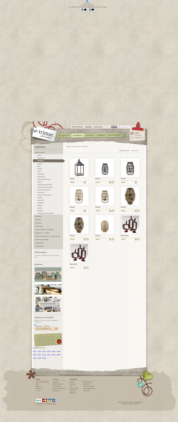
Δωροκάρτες (39, 246)
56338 (39, 358)
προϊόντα (137, 135)
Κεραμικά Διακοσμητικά (44, 184)
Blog (37, 384)
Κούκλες (40, 208)
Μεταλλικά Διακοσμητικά (45, 187)
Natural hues (38, 294)
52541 (34, 358)
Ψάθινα (39, 182)
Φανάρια (40, 161)
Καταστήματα (114, 135)
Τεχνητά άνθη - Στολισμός (44, 230)
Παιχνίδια (40, 211)
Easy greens (38, 279)
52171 (49, 355)
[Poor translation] (91, 9)
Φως (71, 386)
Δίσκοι (39, 155)
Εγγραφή (88, 127)
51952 (34, 355)
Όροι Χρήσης (57, 386)
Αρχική (68, 146)
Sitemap (38, 386)
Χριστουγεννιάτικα (41, 239)
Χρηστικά (38, 216)
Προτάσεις (90, 135)
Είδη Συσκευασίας (89, 386)
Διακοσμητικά (40, 152)
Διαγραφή (47, 326)
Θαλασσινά (40, 174)
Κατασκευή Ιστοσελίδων (125, 402)
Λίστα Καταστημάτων (42, 382)
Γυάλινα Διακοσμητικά (44, 195)
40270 (34, 351)
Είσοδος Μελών (77, 127)
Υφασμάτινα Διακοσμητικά (45, 213)
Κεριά (39, 171)
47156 (39, 351)
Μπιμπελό (40, 200)
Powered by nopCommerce (130, 404)
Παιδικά (39, 205)
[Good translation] (84, 9)
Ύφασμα (38, 223)
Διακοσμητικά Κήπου (44, 179)
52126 (44, 355)
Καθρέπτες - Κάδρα (42, 233)
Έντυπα (101, 135)
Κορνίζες (40, 164)
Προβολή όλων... (39, 311)
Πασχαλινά (39, 243)
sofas (36, 308)
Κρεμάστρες (41, 177)
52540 (58, 355)
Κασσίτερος (41, 192)
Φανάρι (72, 178)
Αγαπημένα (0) (139, 138)
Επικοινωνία (98, 127)
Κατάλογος (78, 135)
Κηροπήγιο (124, 235)
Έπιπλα (38, 220)
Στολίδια (39, 197)
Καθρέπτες (86, 384)
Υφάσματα (73, 384)
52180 (53, 355)
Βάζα (38, 166)
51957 (39, 355)
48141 (44, 351)
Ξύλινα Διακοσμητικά (43, 190)
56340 (44, 358)
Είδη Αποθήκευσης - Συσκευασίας (47, 236)
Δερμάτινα (40, 203)
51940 (58, 351)
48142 (49, 351)
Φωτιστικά (38, 226)
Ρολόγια (39, 169)
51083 (53, 351)
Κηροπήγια (40, 158)
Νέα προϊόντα (63, 135)
